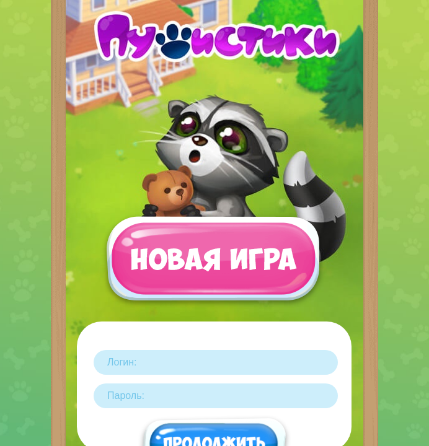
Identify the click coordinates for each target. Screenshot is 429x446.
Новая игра (213, 264)
